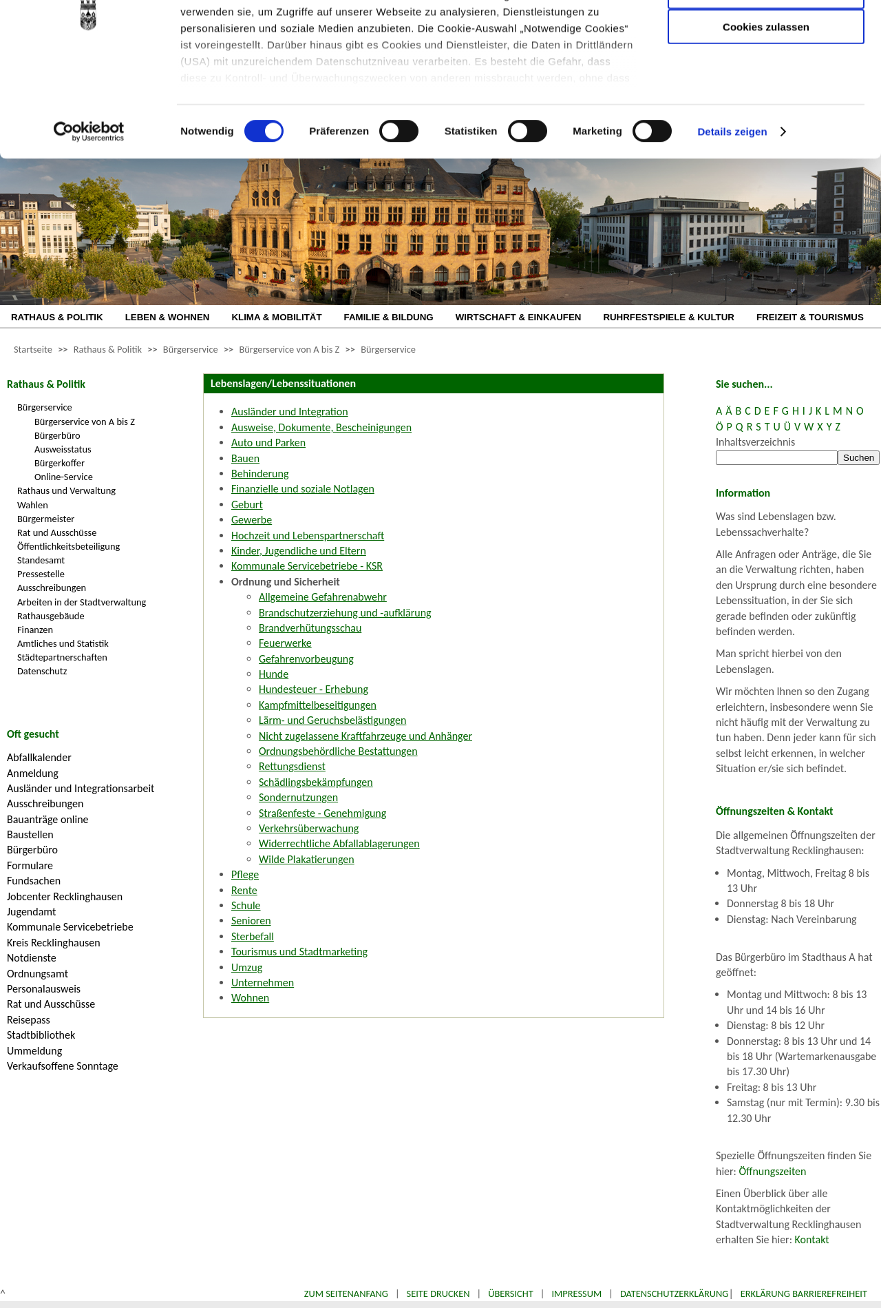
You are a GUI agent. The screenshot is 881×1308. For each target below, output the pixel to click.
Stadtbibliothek (41, 1034)
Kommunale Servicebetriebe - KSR (307, 565)
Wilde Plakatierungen (306, 859)
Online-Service (63, 476)
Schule (246, 905)
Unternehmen (262, 982)
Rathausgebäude (51, 616)
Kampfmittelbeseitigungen (317, 705)
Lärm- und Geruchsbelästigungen (332, 720)
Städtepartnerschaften (62, 657)
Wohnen (250, 997)
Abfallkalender (39, 757)
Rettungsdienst (292, 766)
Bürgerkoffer (59, 463)
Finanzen (35, 629)
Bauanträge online (48, 819)
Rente (244, 890)
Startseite (33, 349)
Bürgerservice (190, 349)
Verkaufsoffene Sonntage (62, 1065)
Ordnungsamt (37, 973)
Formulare (30, 865)
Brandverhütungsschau (310, 627)
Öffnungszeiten (773, 1171)
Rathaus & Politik (108, 349)
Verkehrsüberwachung (309, 828)
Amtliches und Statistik (63, 643)
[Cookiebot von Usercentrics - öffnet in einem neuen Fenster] (89, 220)
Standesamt (41, 560)
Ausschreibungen (51, 587)
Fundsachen (34, 880)
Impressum (576, 1293)
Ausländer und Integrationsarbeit (80, 788)
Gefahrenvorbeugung (306, 658)
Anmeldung (33, 773)
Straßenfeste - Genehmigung (322, 813)
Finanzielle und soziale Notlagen (302, 488)
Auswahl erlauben (766, 79)
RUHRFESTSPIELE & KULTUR (668, 317)
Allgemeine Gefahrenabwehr (323, 596)
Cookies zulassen (766, 115)
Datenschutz (42, 671)
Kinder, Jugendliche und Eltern (298, 550)
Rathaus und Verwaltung (66, 490)
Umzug (246, 967)
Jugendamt (31, 911)
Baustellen (30, 834)
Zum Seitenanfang (346, 1293)
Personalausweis (44, 988)
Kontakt (812, 1239)
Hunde (273, 674)
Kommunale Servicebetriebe (70, 926)
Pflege (245, 874)
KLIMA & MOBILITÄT (276, 317)
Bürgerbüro (57, 435)
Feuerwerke (285, 643)
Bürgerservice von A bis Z (289, 349)
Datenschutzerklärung (674, 1293)
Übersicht (510, 1293)
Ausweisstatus (63, 449)
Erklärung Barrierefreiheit (804, 1293)
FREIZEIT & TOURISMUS (810, 317)
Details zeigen (732, 220)
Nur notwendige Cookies (766, 39)
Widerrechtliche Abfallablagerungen (339, 843)
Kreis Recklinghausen (53, 942)
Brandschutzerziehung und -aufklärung (345, 612)
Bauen (245, 458)
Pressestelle (41, 574)
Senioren (251, 920)
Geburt (247, 504)
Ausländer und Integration (289, 411)
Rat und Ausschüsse (56, 532)
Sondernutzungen (298, 797)
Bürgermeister (45, 518)
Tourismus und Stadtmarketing (299, 951)
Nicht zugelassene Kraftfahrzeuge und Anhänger (365, 736)
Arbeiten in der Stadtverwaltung (81, 602)
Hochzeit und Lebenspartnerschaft (307, 535)
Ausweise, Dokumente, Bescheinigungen (321, 427)
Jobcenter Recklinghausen (65, 896)
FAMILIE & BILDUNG (389, 317)
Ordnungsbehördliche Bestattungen (338, 751)
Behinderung (259, 473)
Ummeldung (34, 1050)
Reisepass (28, 1019)
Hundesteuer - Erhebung (313, 689)
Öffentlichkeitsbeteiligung (68, 546)
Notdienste (31, 957)
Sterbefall (252, 936)
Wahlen (32, 505)
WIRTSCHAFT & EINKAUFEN (519, 317)
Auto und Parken (268, 442)
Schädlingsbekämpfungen (316, 782)
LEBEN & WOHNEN (167, 317)
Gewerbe (251, 519)
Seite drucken (438, 1293)
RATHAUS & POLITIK (57, 317)
